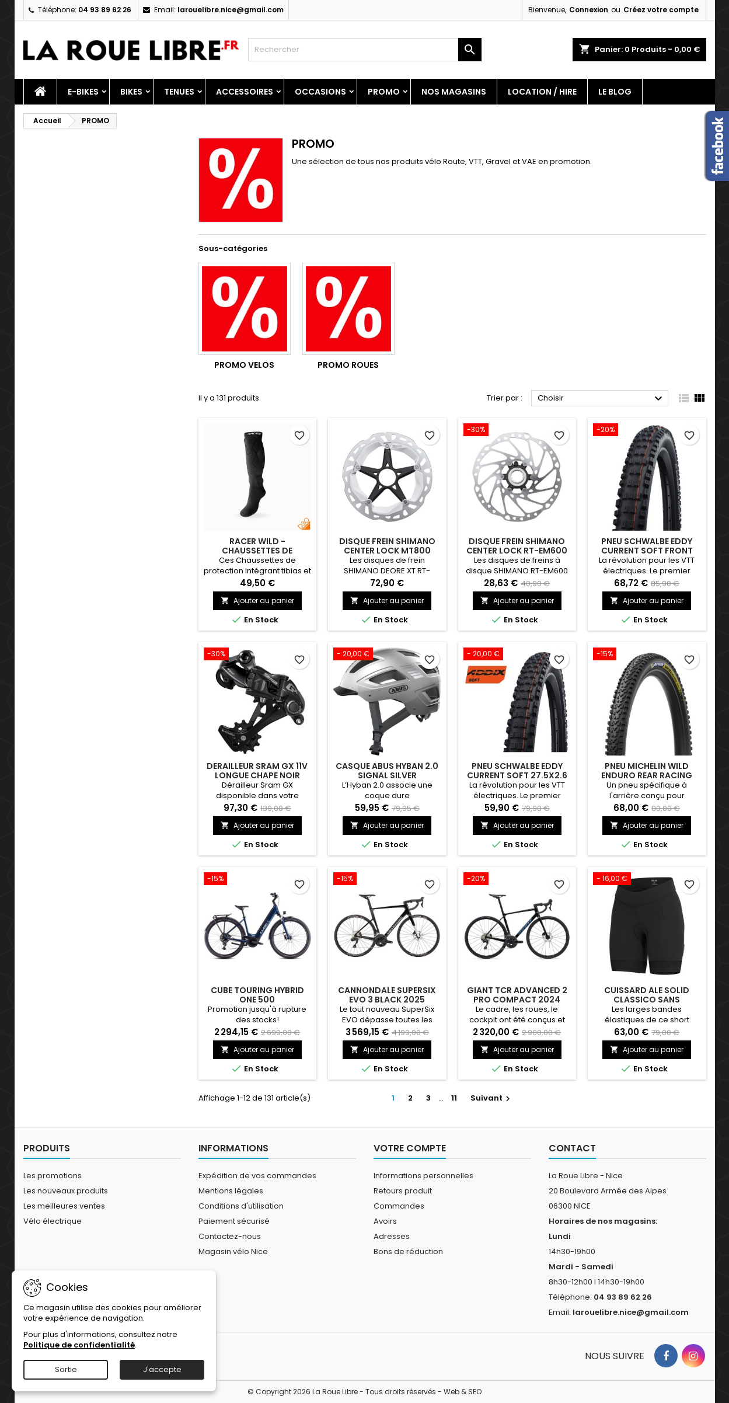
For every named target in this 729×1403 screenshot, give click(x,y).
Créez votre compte (661, 10)
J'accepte (162, 1369)
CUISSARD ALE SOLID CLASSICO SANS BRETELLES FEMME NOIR (646, 999)
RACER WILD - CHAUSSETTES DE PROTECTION (257, 550)
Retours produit (403, 1190)
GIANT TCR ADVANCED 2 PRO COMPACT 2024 (517, 994)
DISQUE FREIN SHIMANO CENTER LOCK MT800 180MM (387, 550)
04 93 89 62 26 (104, 10)
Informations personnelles (423, 1175)
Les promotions (52, 1175)
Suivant (491, 1097)
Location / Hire (542, 92)
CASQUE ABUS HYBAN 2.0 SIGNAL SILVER (387, 770)
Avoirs (385, 1221)
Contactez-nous (229, 1236)
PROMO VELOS (244, 365)
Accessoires (244, 92)
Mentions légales (230, 1190)
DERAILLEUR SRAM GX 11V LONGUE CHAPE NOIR (257, 770)
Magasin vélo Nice (233, 1251)
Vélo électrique (52, 1221)
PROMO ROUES (348, 365)
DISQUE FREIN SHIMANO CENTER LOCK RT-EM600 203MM (516, 550)
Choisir (601, 399)
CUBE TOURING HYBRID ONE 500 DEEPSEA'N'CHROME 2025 (257, 999)
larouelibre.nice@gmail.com (230, 10)
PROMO (384, 92)
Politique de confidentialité (79, 1344)
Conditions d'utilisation (241, 1205)
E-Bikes (83, 92)
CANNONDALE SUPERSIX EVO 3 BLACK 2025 (387, 994)
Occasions (320, 92)
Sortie (66, 1369)
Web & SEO (463, 1392)
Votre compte (410, 1148)
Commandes (399, 1205)
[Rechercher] (365, 49)
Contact (572, 1148)
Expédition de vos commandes (257, 1175)
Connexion (588, 10)
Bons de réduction (408, 1251)
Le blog (615, 92)
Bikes (131, 92)
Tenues (179, 92)
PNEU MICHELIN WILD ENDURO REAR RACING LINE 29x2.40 (646, 775)
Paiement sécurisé (234, 1221)
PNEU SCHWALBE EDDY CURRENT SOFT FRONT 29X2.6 (647, 550)
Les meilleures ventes (64, 1205)
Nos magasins (453, 92)
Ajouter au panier (257, 600)
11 (454, 1097)
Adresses (392, 1236)
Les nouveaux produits (65, 1190)
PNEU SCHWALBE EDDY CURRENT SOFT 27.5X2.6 (517, 770)
